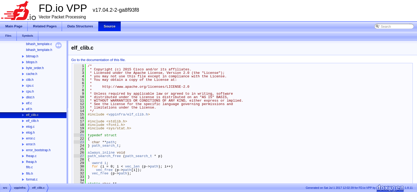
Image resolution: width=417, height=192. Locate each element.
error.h (30, 144)
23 (79, 142)
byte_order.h (35, 68)
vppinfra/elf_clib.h (128, 114)
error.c (30, 138)
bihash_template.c (39, 44)
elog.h (30, 132)
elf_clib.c (32, 115)
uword (97, 163)
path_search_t (105, 145)
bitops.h (31, 62)
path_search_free (104, 156)
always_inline (101, 152)
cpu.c (30, 85)
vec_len (132, 166)
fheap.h (31, 162)
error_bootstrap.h (38, 150)
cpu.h (30, 91)
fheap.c (31, 156)
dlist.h (30, 97)
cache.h (31, 74)
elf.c (29, 103)
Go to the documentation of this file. (98, 60)
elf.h (29, 109)
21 (79, 135)
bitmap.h (32, 56)
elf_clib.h (32, 121)
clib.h (30, 80)
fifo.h (29, 173)
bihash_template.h (39, 50)
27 (79, 156)
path (110, 142)
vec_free (104, 169)
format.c (31, 179)
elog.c (30, 127)
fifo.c (29, 167)
